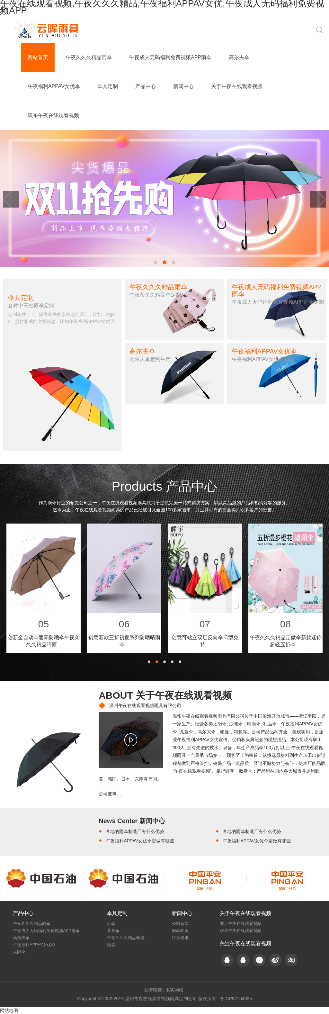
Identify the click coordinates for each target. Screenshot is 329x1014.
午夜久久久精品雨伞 (89, 57)
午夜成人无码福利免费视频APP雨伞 (170, 57)
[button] (155, 262)
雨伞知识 (180, 930)
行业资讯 (180, 937)
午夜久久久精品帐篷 (126, 937)
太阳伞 (19, 951)
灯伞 (111, 923)
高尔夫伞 (239, 57)
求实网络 (174, 989)
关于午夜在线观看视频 (236, 86)
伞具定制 (107, 86)
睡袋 (111, 944)
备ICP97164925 (236, 998)
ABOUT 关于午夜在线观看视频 (165, 695)
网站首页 (38, 57)
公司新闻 (180, 923)
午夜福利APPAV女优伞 (54, 86)
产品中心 (145, 86)
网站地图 (9, 1010)
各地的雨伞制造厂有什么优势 (135, 831)
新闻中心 (183, 86)
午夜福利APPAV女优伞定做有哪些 (140, 840)
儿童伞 (113, 930)
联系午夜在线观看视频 (53, 115)
